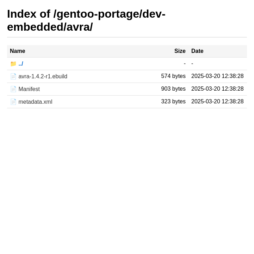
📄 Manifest (25, 89)
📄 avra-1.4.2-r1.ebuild (38, 76)
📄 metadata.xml (31, 102)
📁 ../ (16, 64)
